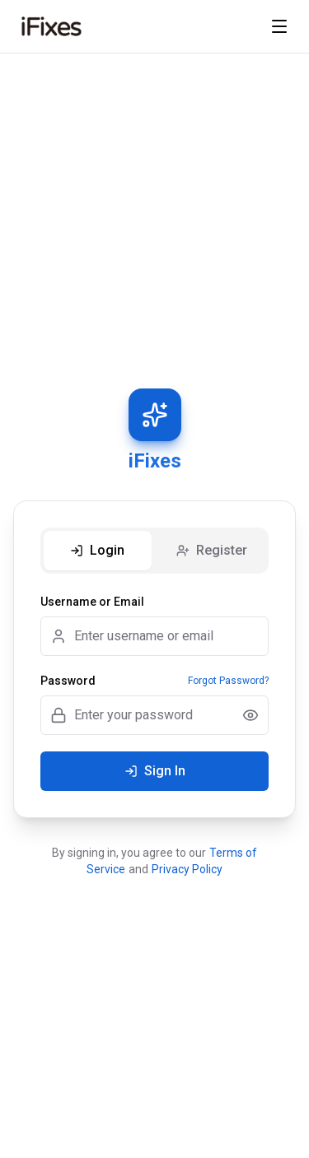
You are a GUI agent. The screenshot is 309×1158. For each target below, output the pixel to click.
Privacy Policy (187, 869)
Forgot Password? (228, 680)
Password (68, 680)
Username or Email (92, 601)
